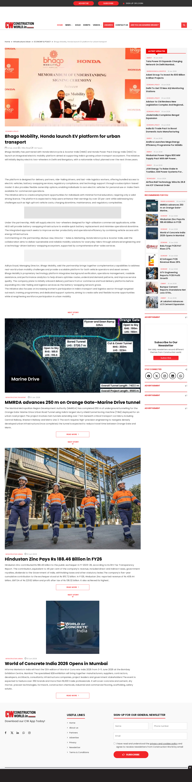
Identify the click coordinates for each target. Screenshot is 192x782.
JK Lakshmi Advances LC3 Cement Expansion (172, 303)
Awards (108, 25)
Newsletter (74, 747)
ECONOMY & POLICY (42, 41)
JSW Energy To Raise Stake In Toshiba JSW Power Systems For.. (164, 170)
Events (86, 25)
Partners (73, 732)
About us (73, 727)
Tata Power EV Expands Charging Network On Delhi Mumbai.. (164, 63)
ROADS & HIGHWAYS (168, 202)
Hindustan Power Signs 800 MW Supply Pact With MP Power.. (163, 157)
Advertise (84, 3)
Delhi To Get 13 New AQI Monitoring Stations (165, 90)
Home (60, 25)
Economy (164, 216)
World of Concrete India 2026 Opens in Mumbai (172, 234)
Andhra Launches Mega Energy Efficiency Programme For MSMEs (164, 143)
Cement (163, 284)
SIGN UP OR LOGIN (133, 3)
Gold (78, 25)
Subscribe (108, 3)
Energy (149, 58)
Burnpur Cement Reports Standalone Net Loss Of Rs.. (173, 290)
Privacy (72, 742)
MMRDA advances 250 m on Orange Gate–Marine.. (171, 208)
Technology (151, 179)
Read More (73, 434)
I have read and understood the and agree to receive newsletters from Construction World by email (149, 745)
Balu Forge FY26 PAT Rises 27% (170, 247)
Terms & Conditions (79, 752)
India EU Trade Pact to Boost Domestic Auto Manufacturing (162, 130)
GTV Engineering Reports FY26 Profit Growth (170, 275)
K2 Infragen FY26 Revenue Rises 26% (170, 261)
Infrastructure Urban (22, 41)
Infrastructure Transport (15, 398)
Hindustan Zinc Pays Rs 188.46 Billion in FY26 (172, 221)
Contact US (121, 25)
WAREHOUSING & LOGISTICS (156, 71)
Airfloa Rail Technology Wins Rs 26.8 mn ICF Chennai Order (165, 184)
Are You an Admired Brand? (145, 25)
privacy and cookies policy (164, 743)
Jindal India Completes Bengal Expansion (162, 117)
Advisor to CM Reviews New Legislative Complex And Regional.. (165, 103)
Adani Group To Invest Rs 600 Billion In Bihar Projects (165, 76)
